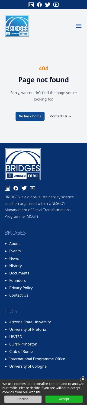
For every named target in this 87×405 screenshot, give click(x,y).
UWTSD (15, 336)
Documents (19, 273)
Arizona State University (30, 322)
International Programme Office (37, 358)
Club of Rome (21, 351)
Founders (17, 280)
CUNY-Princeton (23, 344)
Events (15, 250)
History (15, 265)
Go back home (30, 116)
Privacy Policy (21, 287)
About (14, 243)
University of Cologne (28, 366)
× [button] (83, 379)
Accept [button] (64, 399)
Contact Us (60, 116)
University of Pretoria (27, 329)
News (14, 258)
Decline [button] (23, 399)
